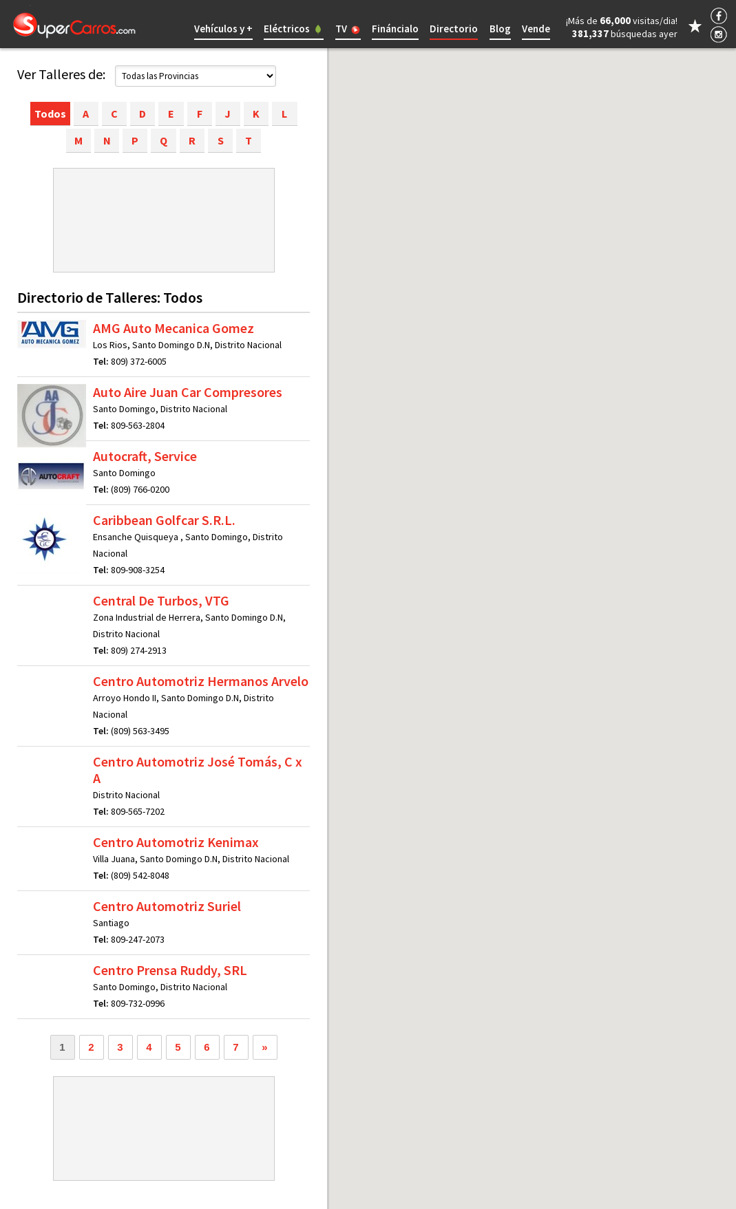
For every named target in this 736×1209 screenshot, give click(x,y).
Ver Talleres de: (61, 74)
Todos (50, 113)
